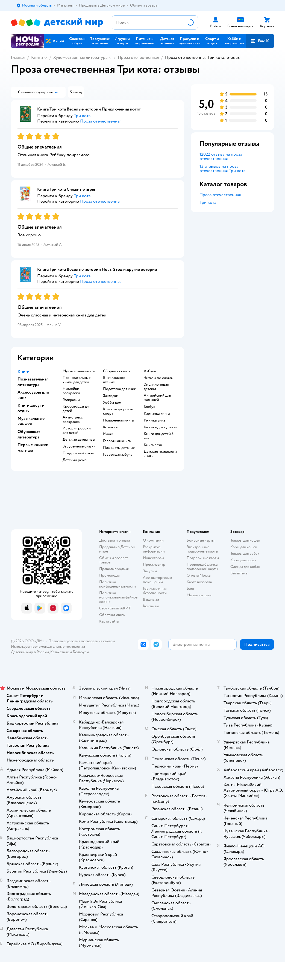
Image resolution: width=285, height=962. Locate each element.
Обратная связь (112, 614)
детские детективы (79, 439)
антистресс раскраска (73, 419)
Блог (191, 588)
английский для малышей (157, 397)
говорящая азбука (117, 454)
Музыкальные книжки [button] (31, 421)
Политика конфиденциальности (117, 584)
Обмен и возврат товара (113, 560)
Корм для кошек (243, 547)
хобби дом (112, 402)
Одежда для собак (245, 566)
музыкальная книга (79, 371)
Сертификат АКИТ (115, 608)
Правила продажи (114, 568)
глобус (149, 407)
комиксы (110, 427)
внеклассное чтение (114, 380)
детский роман (76, 460)
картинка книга (157, 413)
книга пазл (153, 445)
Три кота (207, 202)
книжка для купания (160, 427)
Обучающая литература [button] (28, 434)
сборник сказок (116, 371)
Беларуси (81, 652)
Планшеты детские (119, 448)
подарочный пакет (79, 453)
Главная (18, 57)
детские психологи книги (160, 453)
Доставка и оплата (114, 540)
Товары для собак (244, 553)
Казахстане (59, 652)
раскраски (71, 400)
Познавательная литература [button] (33, 381)
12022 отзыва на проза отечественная (220, 156)
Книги (37, 57)
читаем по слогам (159, 378)
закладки (110, 396)
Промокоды (109, 575)
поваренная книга (118, 420)
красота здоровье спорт (118, 411)
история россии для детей (77, 430)
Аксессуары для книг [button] (33, 395)
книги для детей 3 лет (159, 436)
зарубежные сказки (79, 446)
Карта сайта (109, 621)
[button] (260, 41)
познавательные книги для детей (76, 380)
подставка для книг (119, 389)
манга (108, 434)
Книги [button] (23, 371)
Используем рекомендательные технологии (48, 646)
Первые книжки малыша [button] (32, 447)
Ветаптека (238, 573)
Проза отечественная (138, 57)
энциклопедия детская (156, 386)
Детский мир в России (30, 652)
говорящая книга (117, 441)
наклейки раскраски (71, 390)
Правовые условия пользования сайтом (81, 641)
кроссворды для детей (76, 408)
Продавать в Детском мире (117, 549)
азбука (150, 371)
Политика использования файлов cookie (118, 597)
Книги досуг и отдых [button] (31, 408)
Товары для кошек (245, 540)
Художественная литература (80, 57)
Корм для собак (243, 560)
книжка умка (154, 420)
